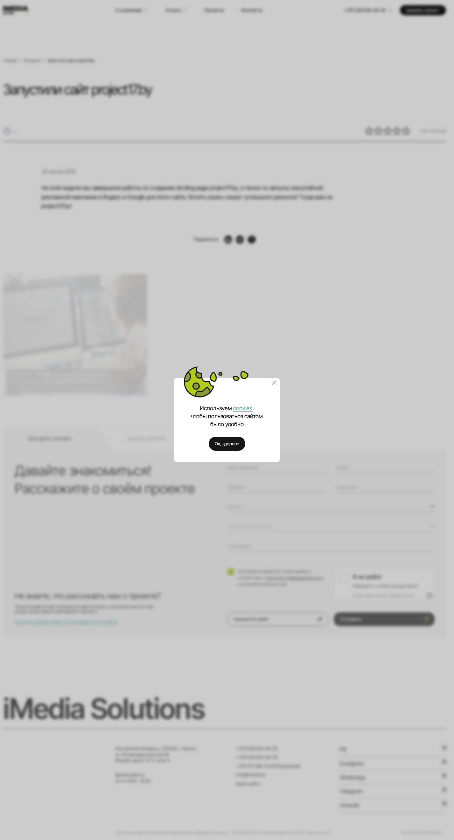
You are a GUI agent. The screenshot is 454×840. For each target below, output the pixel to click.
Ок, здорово (227, 443)
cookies (242, 408)
